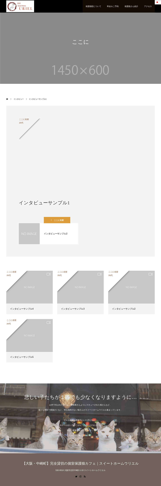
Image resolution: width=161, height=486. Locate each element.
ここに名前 (59, 220)
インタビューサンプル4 (22, 309)
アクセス (148, 6)
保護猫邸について (93, 6)
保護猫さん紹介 (131, 6)
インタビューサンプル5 (22, 357)
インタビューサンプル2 (124, 309)
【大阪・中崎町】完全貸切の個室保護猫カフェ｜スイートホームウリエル (80, 463)
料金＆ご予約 (113, 6)
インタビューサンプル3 (72, 309)
